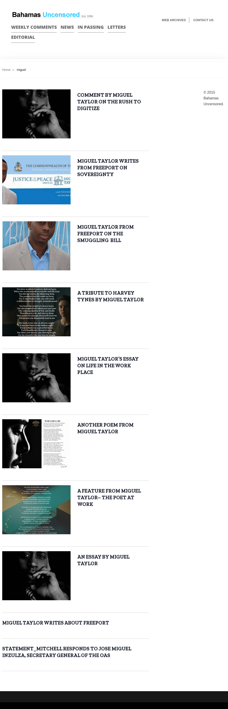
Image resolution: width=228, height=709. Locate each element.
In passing (91, 27)
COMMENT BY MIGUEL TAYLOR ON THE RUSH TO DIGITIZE (109, 101)
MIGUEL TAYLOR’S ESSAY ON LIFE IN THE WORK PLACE (108, 365)
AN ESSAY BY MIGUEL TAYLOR (103, 560)
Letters (117, 27)
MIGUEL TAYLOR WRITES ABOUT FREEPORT (55, 623)
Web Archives (174, 20)
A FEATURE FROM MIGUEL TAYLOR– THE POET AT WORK (109, 497)
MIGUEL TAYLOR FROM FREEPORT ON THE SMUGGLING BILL (105, 233)
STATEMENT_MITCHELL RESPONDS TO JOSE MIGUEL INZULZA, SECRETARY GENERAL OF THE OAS (66, 651)
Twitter (215, 35)
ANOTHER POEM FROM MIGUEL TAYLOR (105, 428)
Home (6, 70)
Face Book (207, 35)
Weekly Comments (34, 27)
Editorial (23, 37)
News (67, 27)
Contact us (203, 20)
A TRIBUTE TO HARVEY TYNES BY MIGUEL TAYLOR (111, 296)
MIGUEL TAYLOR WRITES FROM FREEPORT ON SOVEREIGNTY (108, 167)
